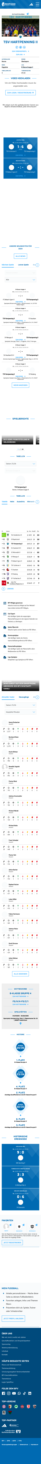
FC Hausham (14, 570)
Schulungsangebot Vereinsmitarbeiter (16, 1372)
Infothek (5, 1351)
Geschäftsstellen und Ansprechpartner (16, 1341)
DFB (8, 1441)
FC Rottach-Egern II (16, 561)
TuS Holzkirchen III (16, 535)
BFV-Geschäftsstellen (9, 1375)
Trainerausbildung (8, 1368)
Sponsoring (6, 1344)
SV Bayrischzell (15, 539)
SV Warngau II (15, 557)
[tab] (8, 265)
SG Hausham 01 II (16, 548)
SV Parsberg (14, 574)
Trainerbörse (6, 1378)
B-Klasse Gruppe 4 (27, 67)
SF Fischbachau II (16, 578)
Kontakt (5, 1354)
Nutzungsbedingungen (9, 1445)
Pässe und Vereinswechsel (11, 1365)
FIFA (20, 1441)
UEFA (14, 1441)
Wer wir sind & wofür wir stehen (14, 1337)
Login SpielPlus (7, 1382)
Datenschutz (24, 1445)
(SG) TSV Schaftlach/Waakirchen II (17, 583)
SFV (3, 1441)
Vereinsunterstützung (10, 1347)
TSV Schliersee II (16, 565)
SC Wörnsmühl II (15, 552)
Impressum (34, 1445)
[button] (16, 47)
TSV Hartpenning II (16, 544)
